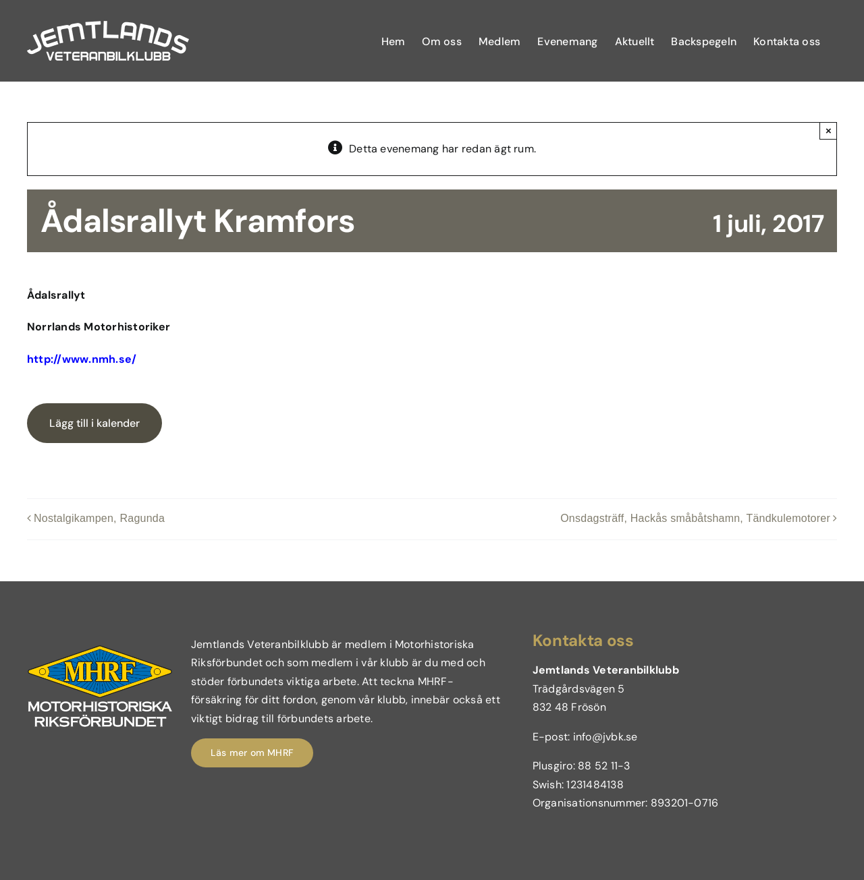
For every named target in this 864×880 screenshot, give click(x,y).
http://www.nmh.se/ (81, 359)
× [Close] (829, 130)
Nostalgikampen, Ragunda (99, 518)
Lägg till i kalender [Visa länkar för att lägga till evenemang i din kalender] (94, 423)
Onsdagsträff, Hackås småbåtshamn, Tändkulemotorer (695, 518)
